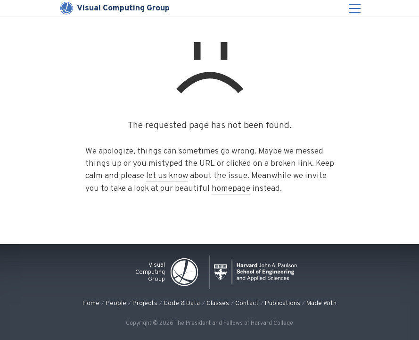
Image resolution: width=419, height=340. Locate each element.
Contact (247, 303)
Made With (321, 303)
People (116, 303)
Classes (217, 303)
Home (90, 303)
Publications (282, 303)
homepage (231, 188)
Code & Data (182, 303)
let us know (167, 175)
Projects (144, 303)
